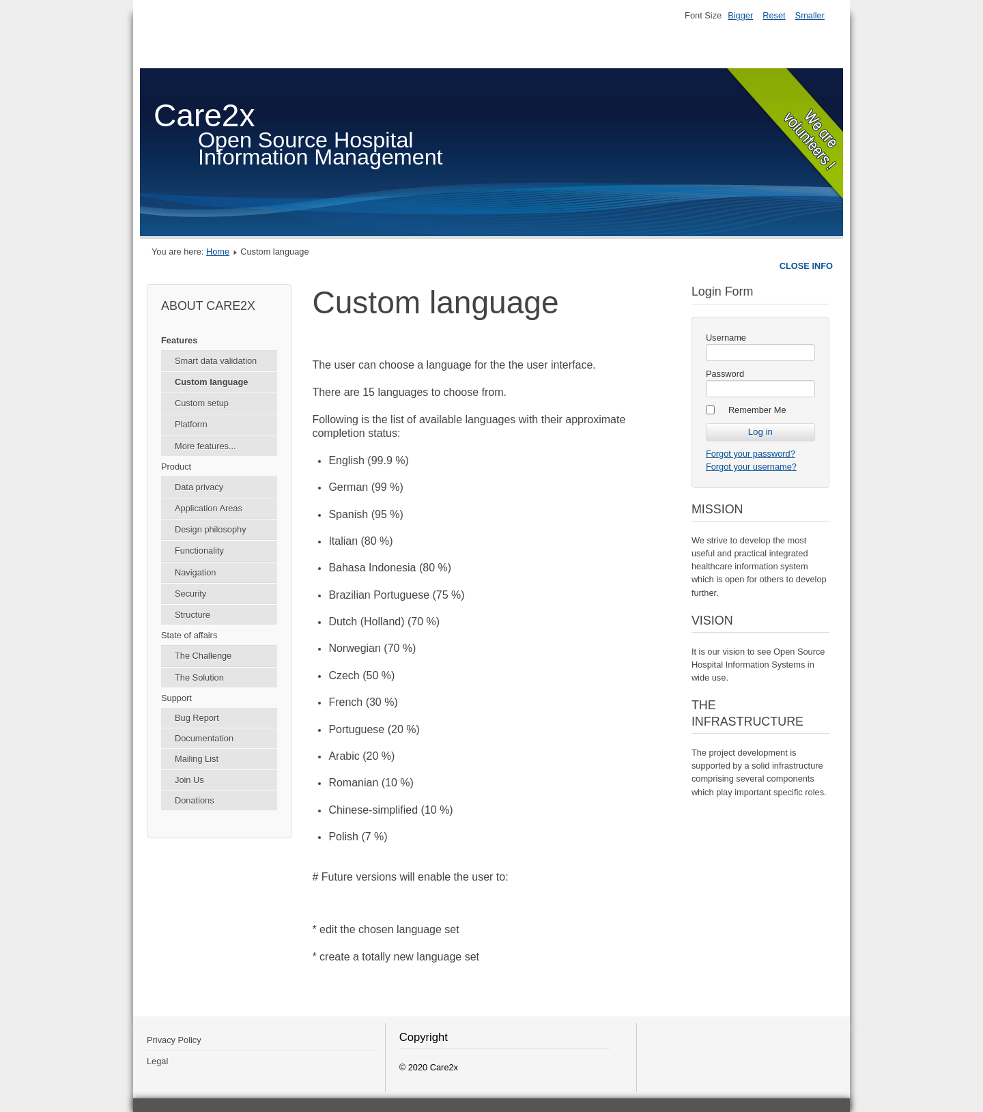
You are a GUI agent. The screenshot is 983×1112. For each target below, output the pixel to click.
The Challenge (203, 656)
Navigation (195, 572)
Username (726, 337)
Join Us (189, 780)
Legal (157, 1061)
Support (176, 698)
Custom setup (202, 403)
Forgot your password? (750, 453)
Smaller (810, 15)
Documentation (204, 738)
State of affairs (189, 635)
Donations (194, 800)
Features (179, 340)
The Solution (199, 677)
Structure (192, 615)
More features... (205, 446)
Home (217, 251)
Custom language (211, 382)
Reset (774, 15)
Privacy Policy (174, 1040)
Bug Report (197, 718)
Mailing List (196, 759)
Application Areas (208, 508)
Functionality (199, 550)
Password (725, 374)
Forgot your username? (751, 466)
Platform (191, 424)
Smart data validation (216, 361)
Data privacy (199, 487)
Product (176, 466)
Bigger (740, 15)
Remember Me (757, 410)
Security (190, 593)
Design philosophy (210, 529)
